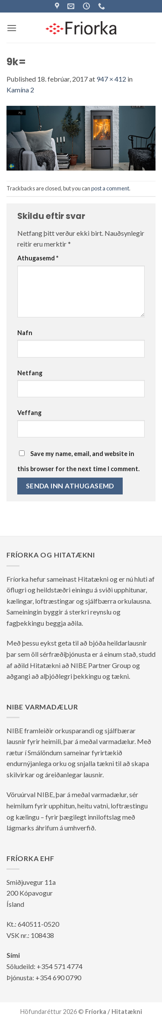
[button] (11, 27)
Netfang (29, 373)
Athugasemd (37, 258)
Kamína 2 (20, 90)
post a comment (110, 188)
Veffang (29, 412)
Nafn (24, 332)
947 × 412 (111, 79)
